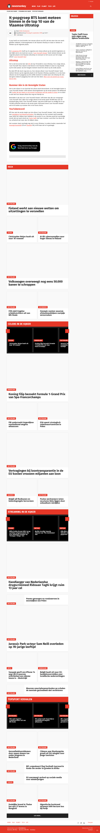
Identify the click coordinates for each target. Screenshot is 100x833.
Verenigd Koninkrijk (15, 125)
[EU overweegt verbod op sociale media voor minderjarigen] (15, 778)
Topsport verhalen (37, 11)
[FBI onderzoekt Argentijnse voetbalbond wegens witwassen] (22, 410)
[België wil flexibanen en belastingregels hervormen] (22, 486)
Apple (9, 667)
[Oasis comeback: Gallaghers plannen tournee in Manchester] (72, 50)
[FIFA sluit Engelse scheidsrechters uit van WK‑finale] (22, 298)
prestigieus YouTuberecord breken (23, 114)
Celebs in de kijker (12, 11)
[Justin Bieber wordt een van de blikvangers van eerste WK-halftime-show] (72, 68)
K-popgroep (15, 51)
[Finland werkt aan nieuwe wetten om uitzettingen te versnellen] (37, 186)
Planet (44, 6)
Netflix (37, 527)
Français (91, 1)
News (34, 6)
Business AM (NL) (12, 829)
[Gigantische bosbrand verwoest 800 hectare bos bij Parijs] (53, 792)
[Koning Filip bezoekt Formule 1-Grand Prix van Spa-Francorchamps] (37, 372)
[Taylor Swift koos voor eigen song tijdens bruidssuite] (81, 24)
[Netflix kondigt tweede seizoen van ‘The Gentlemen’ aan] (46, 522)
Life (54, 6)
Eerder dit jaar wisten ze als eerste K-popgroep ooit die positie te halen (35, 92)
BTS (20, 51)
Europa (10, 781)
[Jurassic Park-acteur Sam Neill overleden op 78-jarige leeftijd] (37, 622)
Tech (49, 6)
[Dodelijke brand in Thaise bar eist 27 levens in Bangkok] (22, 792)
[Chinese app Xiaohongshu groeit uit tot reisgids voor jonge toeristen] (53, 739)
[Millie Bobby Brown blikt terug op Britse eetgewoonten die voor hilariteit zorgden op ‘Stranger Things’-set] (20, 522)
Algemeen (11, 494)
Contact (90, 829)
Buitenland (11, 203)
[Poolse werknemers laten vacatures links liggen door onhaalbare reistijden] (53, 486)
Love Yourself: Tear (20, 57)
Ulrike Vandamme (24, 31)
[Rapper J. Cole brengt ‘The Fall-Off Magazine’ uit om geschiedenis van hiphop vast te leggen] (72, 62)
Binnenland (11, 388)
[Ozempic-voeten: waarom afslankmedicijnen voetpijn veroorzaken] (53, 298)
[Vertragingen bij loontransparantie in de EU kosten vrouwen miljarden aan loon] (37, 449)
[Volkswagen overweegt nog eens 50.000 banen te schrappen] (37, 260)
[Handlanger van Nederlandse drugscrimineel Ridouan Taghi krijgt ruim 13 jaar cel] (37, 560)
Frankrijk (29, 125)
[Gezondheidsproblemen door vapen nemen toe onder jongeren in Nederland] (22, 739)
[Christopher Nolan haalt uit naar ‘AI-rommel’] (22, 224)
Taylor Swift (32, 118)
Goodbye (32, 829)
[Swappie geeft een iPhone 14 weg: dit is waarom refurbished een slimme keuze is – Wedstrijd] (22, 660)
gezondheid (43, 306)
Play (38, 6)
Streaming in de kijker (24, 11)
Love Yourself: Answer (40, 53)
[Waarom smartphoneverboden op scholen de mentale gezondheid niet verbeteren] (15, 689)
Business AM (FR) (24, 829)
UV (10, 33)
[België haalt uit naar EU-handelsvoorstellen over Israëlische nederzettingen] (53, 660)
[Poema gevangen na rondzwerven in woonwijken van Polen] (15, 599)
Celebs (10, 231)
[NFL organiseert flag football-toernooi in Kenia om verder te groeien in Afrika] (15, 766)
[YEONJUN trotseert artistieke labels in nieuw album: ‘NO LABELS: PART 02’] (72, 44)
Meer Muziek (85, 75)
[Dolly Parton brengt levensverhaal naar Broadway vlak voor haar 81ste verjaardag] (72, 56)
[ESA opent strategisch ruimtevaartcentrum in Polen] (53, 410)
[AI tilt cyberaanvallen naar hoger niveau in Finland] (53, 224)
